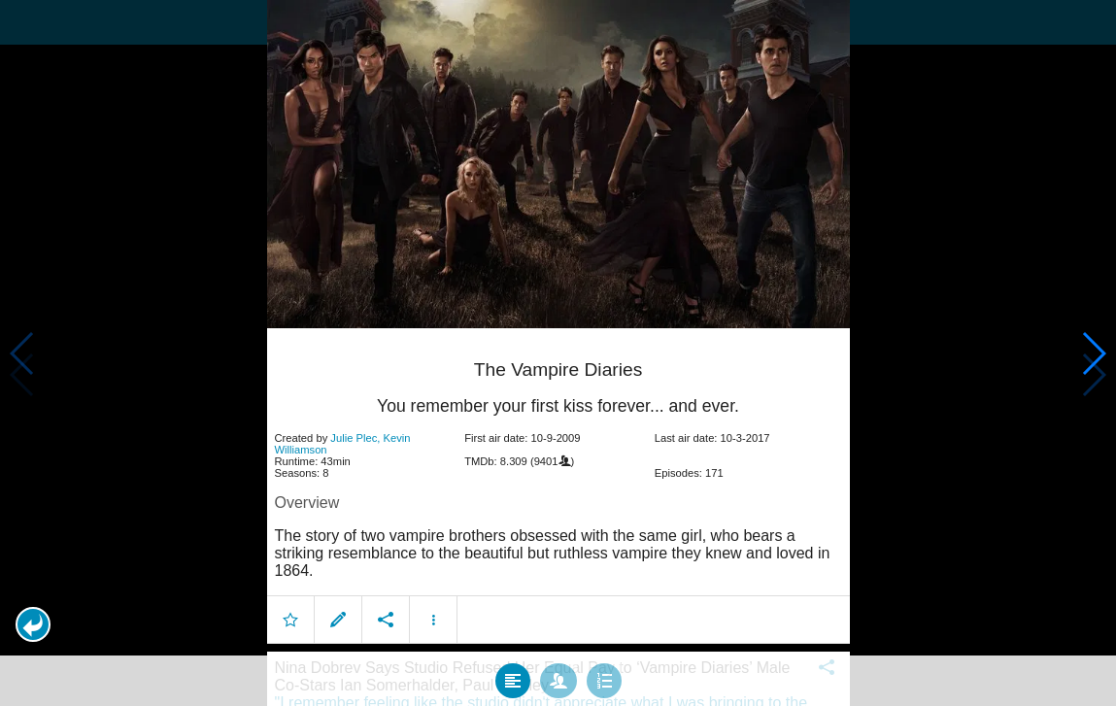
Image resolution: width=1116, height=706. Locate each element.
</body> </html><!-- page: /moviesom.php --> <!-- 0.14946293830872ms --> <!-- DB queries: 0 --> (558, 353)
